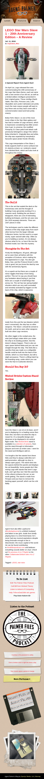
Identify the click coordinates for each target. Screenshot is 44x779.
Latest (7, 21)
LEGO (14, 563)
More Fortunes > (22, 679)
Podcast (9, 2)
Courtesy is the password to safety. (23, 655)
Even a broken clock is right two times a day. (22, 662)
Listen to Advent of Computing (22, 589)
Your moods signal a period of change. (22, 671)
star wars (21, 563)
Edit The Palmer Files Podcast (22, 583)
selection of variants (24, 444)
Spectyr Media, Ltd (27, 776)
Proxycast (17, 2)
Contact (32, 2)
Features (22, 21)
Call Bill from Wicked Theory (22, 586)
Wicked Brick (23, 442)
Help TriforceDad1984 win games (22, 592)
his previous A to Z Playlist (18, 552)
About (25, 2)
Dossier (36, 21)
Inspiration (11, 43)
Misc (17, 43)
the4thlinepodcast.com (16, 547)
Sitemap (37, 776)
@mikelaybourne (12, 531)
